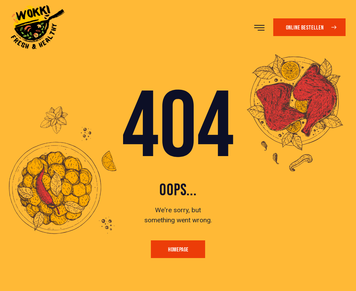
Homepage (178, 249)
